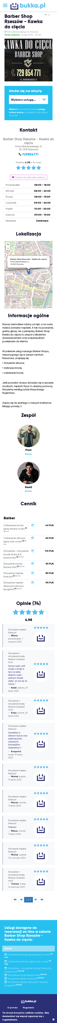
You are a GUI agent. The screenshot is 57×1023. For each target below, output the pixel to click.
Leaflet (49, 307)
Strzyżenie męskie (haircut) (24, 978)
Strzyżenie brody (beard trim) (25, 975)
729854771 (30, 154)
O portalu (12, 1007)
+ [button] (8, 244)
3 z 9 (28, 899)
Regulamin (28, 1007)
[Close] (53, 1019)
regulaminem (9, 1019)
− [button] (8, 248)
